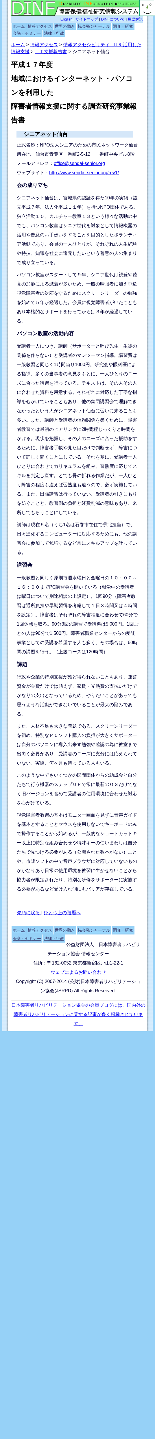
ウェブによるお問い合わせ (78, 972)
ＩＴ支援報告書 (51, 51)
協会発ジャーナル (94, 26)
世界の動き (65, 26)
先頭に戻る (29, 912)
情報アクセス (40, 26)
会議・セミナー (27, 33)
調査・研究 (123, 26)
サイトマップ (87, 19)
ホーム (19, 26)
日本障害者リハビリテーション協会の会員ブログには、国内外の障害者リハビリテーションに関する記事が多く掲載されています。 (78, 1014)
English (67, 19)
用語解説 (135, 19)
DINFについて (113, 19)
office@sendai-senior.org (79, 163)
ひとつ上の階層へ (62, 912)
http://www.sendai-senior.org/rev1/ (84, 172)
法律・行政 (54, 33)
